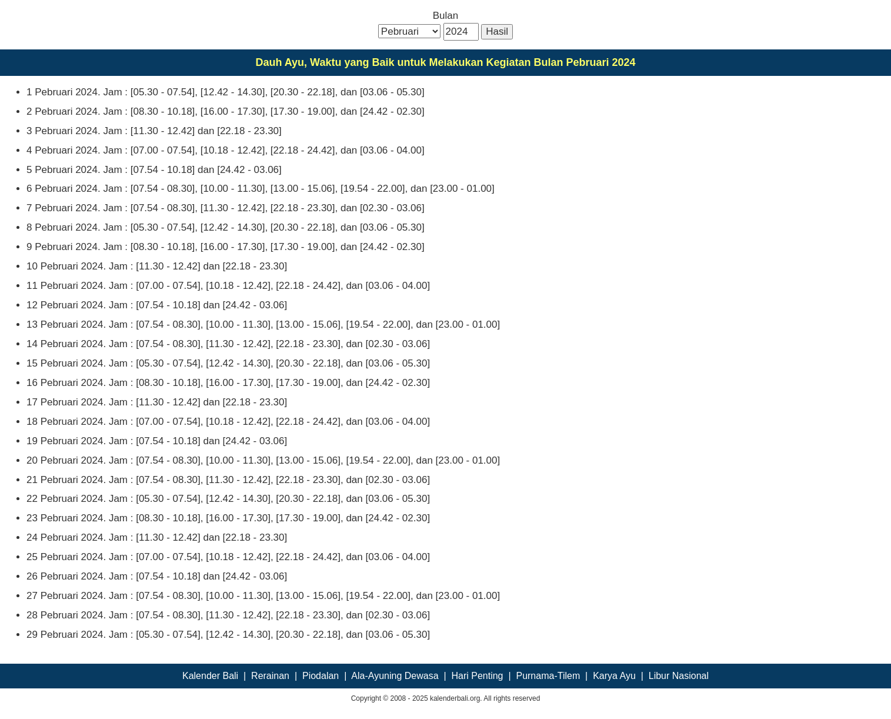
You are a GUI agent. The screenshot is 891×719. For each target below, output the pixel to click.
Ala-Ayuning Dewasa (394, 676)
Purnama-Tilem (548, 676)
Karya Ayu (614, 676)
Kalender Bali (210, 676)
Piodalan (320, 676)
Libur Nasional (679, 676)
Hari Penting (477, 676)
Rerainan (270, 676)
